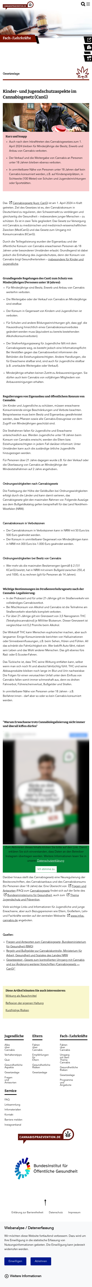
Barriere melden (13, 1120)
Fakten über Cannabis (37, 1047)
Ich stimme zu (46, 869)
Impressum (74, 1212)
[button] (83, 4)
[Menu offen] (88, 4)
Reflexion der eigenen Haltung (25, 1003)
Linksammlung (12, 1105)
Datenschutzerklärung (50, 861)
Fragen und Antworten (10, 1080)
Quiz (7, 1060)
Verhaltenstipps (10, 1055)
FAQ (7, 1100)
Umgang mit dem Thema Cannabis (65, 1059)
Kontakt (9, 1115)
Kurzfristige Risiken (17, 1010)
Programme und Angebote (66, 1083)
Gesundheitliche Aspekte (10, 1066)
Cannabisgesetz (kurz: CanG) (30, 203)
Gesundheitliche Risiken (37, 1066)
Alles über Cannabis (10, 1047)
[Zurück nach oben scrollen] (46, 1200)
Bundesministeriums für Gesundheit (29, 895)
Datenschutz (56, 1212)
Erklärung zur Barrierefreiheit (27, 1212)
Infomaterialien (13, 1109)
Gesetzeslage (10, 1072)
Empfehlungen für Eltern (37, 1057)
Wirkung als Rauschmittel (21, 996)
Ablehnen (41, 1261)
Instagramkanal (13, 1125)
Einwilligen (15, 1261)
